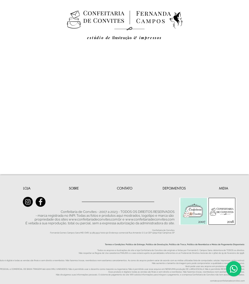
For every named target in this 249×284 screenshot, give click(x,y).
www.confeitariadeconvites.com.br (95, 219)
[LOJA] (27, 188)
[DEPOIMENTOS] (174, 188)
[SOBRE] (74, 188)
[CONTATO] (124, 188)
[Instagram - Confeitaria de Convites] (28, 202)
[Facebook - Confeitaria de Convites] (40, 202)
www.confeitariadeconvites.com (150, 219)
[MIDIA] (223, 188)
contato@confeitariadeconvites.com (227, 280)
